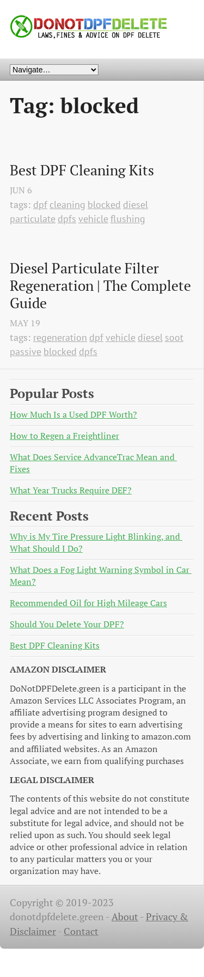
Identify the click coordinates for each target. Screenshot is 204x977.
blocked (104, 204)
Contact (81, 931)
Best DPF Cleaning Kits (82, 170)
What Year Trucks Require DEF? (71, 490)
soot (174, 337)
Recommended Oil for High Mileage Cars (88, 603)
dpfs (67, 218)
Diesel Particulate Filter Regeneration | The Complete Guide (102, 286)
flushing (127, 218)
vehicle (93, 218)
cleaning (67, 204)
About (125, 917)
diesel (135, 204)
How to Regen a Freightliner (64, 436)
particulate (32, 218)
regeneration (60, 337)
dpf (40, 204)
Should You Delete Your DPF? (67, 624)
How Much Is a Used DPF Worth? (73, 414)
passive (25, 351)
